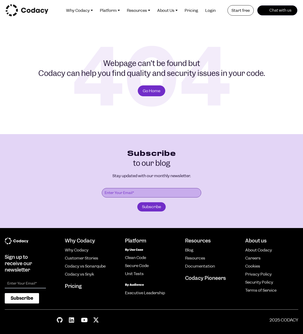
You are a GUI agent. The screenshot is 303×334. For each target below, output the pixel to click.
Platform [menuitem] (108, 10)
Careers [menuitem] (253, 258)
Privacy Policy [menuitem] (258, 274)
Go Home (151, 90)
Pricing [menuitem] (191, 10)
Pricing (73, 286)
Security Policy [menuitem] (259, 282)
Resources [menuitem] (137, 10)
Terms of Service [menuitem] (260, 290)
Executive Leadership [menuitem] (145, 292)
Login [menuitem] (210, 10)
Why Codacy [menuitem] (78, 10)
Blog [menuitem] (189, 250)
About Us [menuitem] (165, 10)
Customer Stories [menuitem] (81, 258)
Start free (241, 10)
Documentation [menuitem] (200, 266)
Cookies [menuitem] (252, 266)
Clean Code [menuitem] (135, 257)
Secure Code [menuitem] (137, 265)
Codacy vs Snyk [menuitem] (79, 274)
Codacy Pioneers (205, 278)
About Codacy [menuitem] (258, 250)
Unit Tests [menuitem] (134, 273)
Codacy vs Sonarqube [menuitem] (85, 266)
